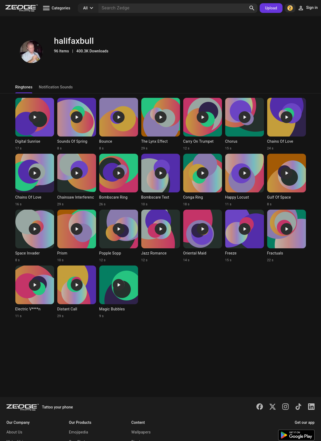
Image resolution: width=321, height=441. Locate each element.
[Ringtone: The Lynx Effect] (160, 124)
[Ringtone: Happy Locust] (244, 180)
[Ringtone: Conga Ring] (202, 180)
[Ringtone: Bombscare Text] (160, 180)
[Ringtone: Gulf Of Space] (286, 180)
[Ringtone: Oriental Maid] (202, 236)
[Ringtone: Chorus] (244, 124)
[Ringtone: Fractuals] (286, 236)
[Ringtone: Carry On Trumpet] (202, 124)
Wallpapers (141, 432)
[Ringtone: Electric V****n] (34, 292)
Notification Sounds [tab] (56, 87)
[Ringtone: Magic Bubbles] (118, 292)
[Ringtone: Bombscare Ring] (118, 180)
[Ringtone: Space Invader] (34, 236)
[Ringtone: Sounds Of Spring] (76, 124)
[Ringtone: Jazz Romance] (160, 236)
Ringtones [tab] (24, 87)
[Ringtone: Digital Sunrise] (34, 124)
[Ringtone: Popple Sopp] (118, 236)
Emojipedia (78, 432)
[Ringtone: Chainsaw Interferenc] (76, 180)
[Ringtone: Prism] (76, 236)
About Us (14, 432)
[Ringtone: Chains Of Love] (286, 124)
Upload (271, 8)
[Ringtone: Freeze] (244, 236)
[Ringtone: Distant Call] (76, 292)
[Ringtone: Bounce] (118, 124)
